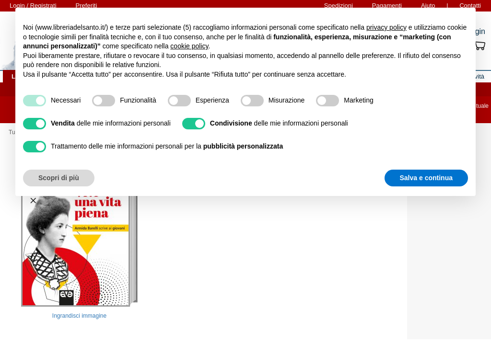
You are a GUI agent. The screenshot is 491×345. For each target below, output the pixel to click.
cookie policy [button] (189, 46)
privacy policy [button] (386, 27)
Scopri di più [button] (58, 178)
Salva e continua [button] (426, 178)
